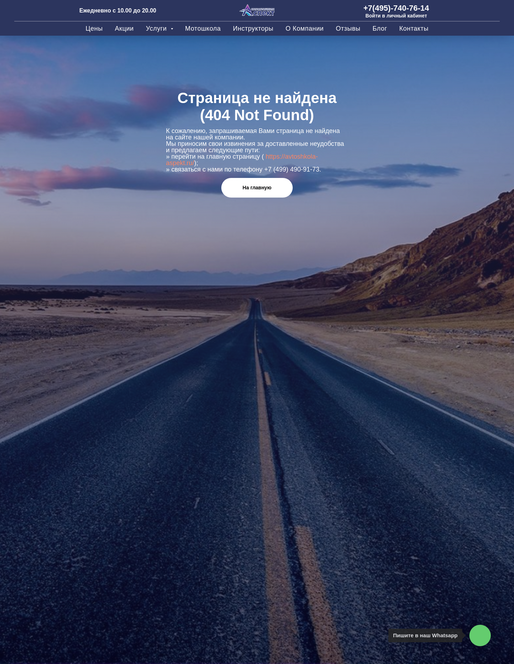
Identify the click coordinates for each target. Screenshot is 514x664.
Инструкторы (253, 28)
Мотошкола (203, 28)
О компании (305, 28)
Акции (124, 28)
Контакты (414, 28)
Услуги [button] (157, 28)
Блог (380, 28)
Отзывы (348, 28)
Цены (94, 28)
